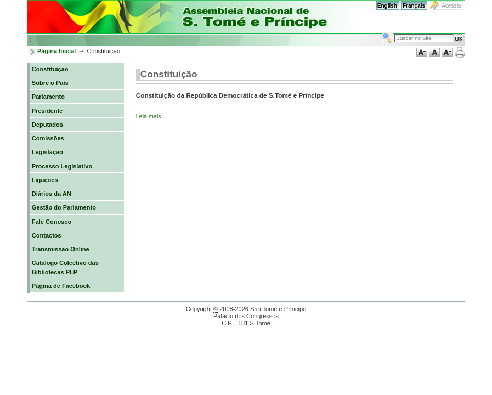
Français (414, 6)
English (387, 6)
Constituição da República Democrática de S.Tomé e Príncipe (230, 95)
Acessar (451, 6)
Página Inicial (56, 51)
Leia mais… (151, 116)
